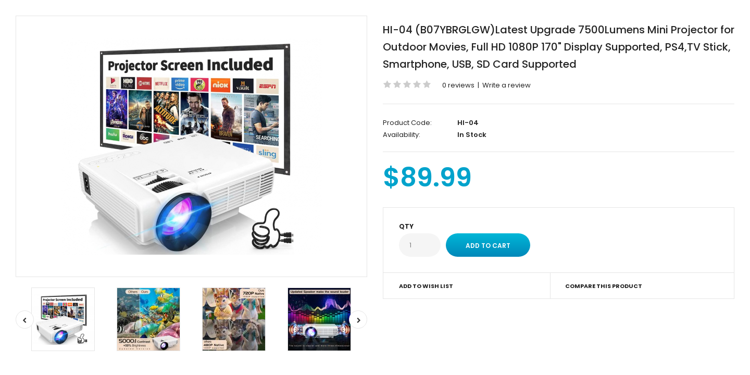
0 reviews (458, 85)
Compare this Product (603, 286)
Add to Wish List (426, 286)
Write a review (506, 85)
